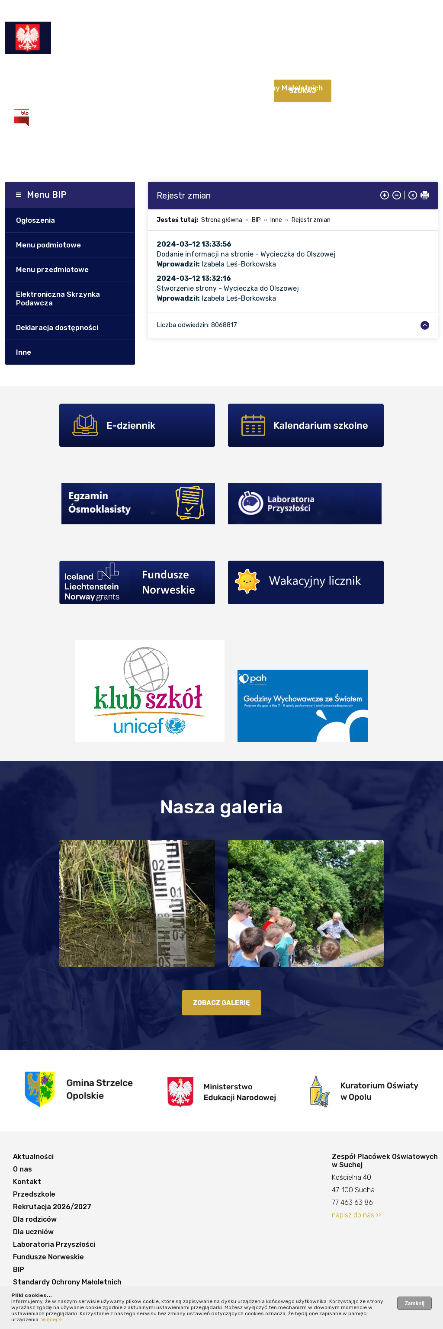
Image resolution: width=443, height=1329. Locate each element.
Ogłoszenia (35, 220)
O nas (73, 70)
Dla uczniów (347, 70)
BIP (196, 87)
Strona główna (221, 220)
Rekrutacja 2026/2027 (222, 70)
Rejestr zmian (311, 220)
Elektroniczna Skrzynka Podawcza (58, 298)
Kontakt (106, 70)
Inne (23, 352)
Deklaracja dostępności (57, 327)
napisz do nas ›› (356, 1215)
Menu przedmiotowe (52, 269)
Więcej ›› (51, 1319)
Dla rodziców (295, 70)
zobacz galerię (221, 1003)
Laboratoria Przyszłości (57, 87)
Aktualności (34, 70)
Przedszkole (151, 70)
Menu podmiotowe (48, 245)
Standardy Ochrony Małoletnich (266, 87)
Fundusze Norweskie (144, 87)
